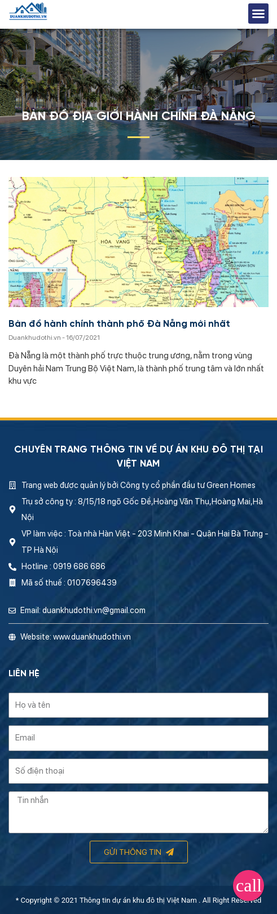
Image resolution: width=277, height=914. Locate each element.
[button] (258, 13)
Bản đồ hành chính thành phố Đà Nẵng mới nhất (119, 324)
